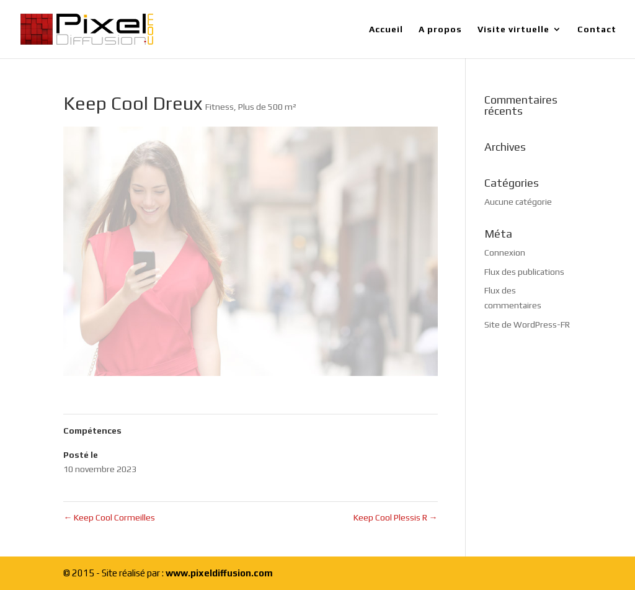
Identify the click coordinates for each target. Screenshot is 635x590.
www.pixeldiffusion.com (219, 573)
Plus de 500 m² (267, 107)
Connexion (504, 252)
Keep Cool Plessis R (395, 517)
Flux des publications (524, 272)
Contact (596, 29)
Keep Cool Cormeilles (109, 517)
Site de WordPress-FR (527, 324)
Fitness (219, 107)
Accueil (386, 29)
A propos (440, 29)
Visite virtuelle (513, 29)
